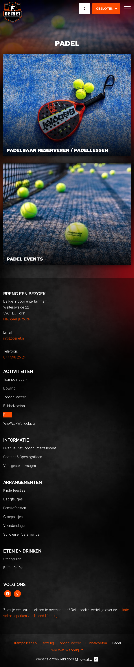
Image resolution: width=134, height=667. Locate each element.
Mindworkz (86, 659)
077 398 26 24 (14, 357)
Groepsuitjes (13, 517)
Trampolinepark (15, 379)
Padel (7, 415)
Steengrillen (12, 559)
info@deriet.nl (13, 338)
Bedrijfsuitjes (13, 499)
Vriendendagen (14, 526)
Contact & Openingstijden (22, 457)
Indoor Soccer (14, 397)
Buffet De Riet (13, 568)
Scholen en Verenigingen (22, 534)
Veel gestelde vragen (19, 466)
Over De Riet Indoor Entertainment (29, 448)
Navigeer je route (16, 319)
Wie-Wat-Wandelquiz (19, 423)
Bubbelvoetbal (14, 406)
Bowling (9, 388)
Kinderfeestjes (14, 490)
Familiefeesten (14, 508)
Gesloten (104, 8)
